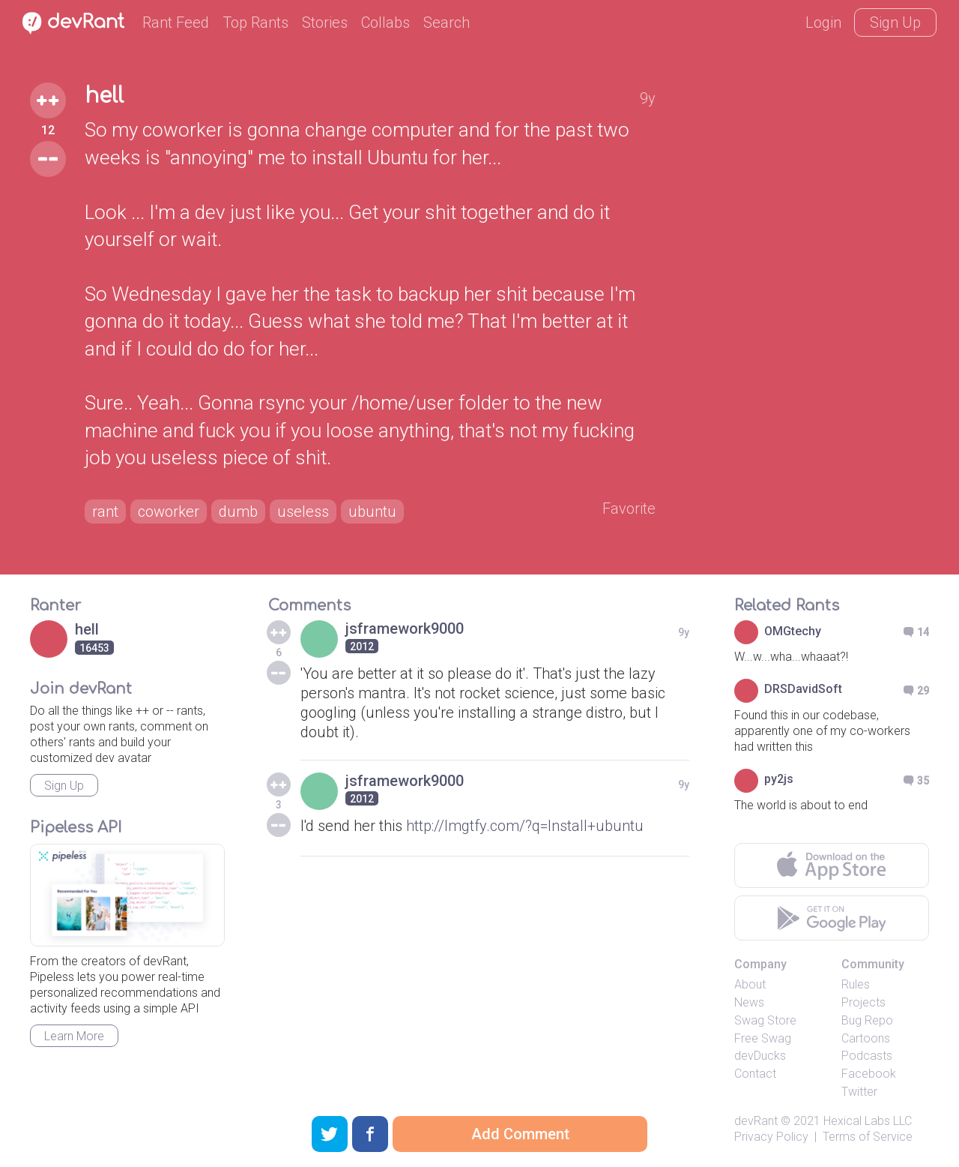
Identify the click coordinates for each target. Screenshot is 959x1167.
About (750, 984)
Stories (325, 23)
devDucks (760, 1055)
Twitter (859, 1091)
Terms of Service (868, 1137)
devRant (756, 1121)
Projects (863, 1002)
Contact (755, 1073)
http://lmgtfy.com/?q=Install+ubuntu (525, 826)
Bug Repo (867, 1020)
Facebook (868, 1073)
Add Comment (520, 1134)
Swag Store (765, 1020)
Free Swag (762, 1038)
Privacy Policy (771, 1137)
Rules (855, 984)
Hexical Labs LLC (867, 1121)
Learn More (74, 1036)
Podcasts (866, 1055)
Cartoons (865, 1038)
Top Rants (255, 23)
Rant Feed (175, 23)
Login (823, 23)
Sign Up (895, 23)
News (749, 1002)
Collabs (385, 23)
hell (104, 96)
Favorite (629, 509)
